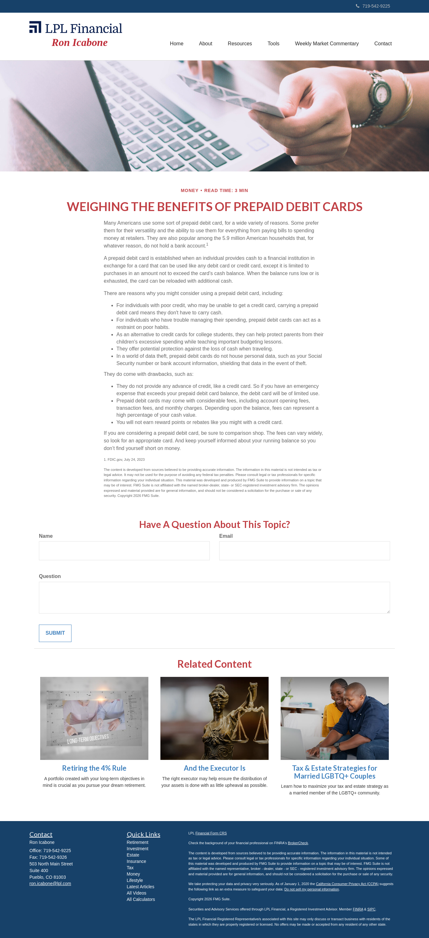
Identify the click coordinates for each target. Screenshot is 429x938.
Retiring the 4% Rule (94, 768)
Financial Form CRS (211, 833)
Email (226, 536)
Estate (133, 855)
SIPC (371, 909)
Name (46, 536)
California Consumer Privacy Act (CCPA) (347, 884)
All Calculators (141, 899)
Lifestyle (135, 880)
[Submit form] (55, 633)
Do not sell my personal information (311, 889)
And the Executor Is (215, 768)
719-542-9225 (373, 6)
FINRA (358, 909)
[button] (204, 36)
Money (133, 874)
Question (50, 576)
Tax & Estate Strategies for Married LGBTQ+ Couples (334, 772)
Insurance (136, 861)
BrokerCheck (298, 843)
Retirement (137, 842)
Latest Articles (140, 886)
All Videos (136, 893)
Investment (137, 848)
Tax (130, 867)
